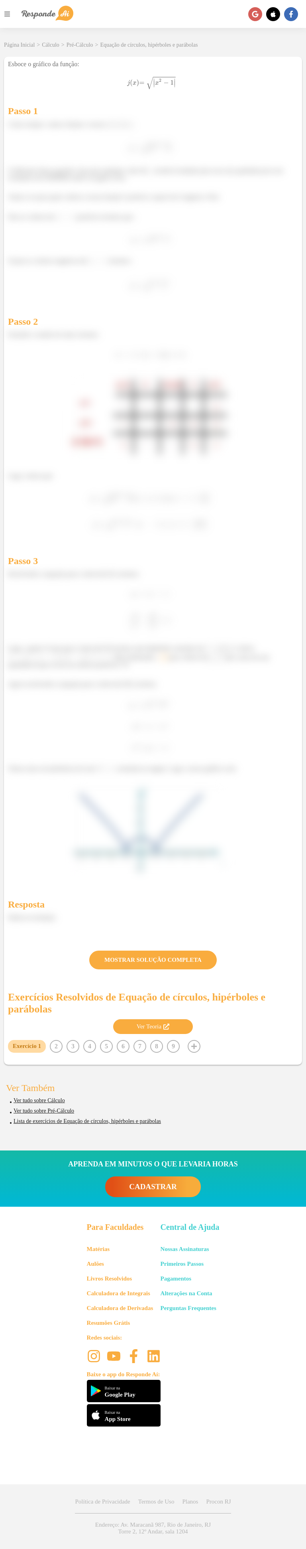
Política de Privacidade (102, 1501)
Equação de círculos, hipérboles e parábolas (149, 45)
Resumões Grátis (108, 1323)
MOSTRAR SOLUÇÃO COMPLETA (153, 960)
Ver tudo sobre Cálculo (39, 1100)
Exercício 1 (27, 1046)
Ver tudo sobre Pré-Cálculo (44, 1111)
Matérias (98, 1249)
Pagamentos (176, 1278)
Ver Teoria (153, 1026)
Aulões (95, 1264)
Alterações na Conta (186, 1293)
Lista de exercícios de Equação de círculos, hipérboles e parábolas (87, 1121)
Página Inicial (19, 45)
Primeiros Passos (182, 1264)
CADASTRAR (153, 1186)
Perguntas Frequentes (188, 1308)
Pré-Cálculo (80, 45)
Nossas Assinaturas (185, 1249)
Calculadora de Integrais (118, 1293)
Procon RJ (218, 1501)
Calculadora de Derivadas (120, 1308)
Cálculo (50, 45)
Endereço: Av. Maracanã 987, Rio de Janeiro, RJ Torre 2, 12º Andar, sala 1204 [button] (153, 1528)
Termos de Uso (156, 1501)
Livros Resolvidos (109, 1278)
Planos (190, 1501)
